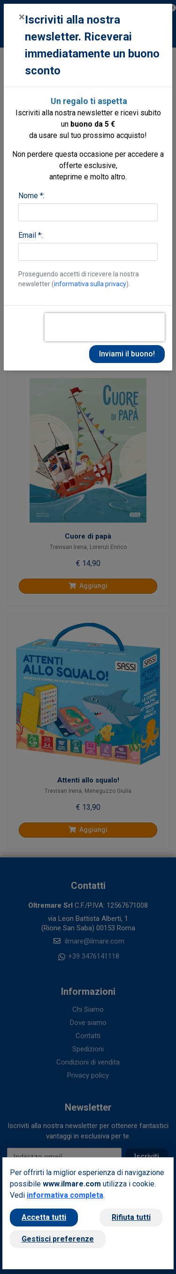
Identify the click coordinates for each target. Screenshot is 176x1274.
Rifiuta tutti (131, 1217)
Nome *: (31, 195)
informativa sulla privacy (90, 284)
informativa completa (65, 1195)
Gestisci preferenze (58, 1238)
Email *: (30, 235)
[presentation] (105, 327)
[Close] (21, 17)
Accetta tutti (44, 1217)
